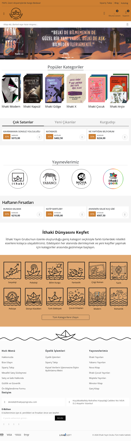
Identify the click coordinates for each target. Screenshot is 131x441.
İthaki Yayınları (96, 357)
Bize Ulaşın (7, 362)
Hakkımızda (7, 357)
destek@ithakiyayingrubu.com (22, 402)
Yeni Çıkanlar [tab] (65, 122)
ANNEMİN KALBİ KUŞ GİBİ (102, 208)
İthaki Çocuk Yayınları (99, 372)
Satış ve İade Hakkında (13, 378)
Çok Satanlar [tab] (23, 122)
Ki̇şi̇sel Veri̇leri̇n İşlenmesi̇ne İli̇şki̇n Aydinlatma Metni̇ (62, 369)
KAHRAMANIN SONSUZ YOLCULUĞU (21, 131)
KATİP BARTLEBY (54, 208)
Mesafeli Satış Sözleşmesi (14, 372)
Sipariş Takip (106, 3)
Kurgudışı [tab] (107, 122)
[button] (59, 57)
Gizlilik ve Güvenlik (11, 383)
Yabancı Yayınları (97, 362)
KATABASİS (51, 131)
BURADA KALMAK (12, 208)
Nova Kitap (94, 367)
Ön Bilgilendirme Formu (14, 388)
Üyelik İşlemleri (52, 357)
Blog (116, 3)
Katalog (124, 3)
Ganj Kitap (94, 388)
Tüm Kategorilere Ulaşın (66, 317)
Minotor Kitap (95, 383)
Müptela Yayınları (97, 378)
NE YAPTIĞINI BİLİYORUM (101, 131)
